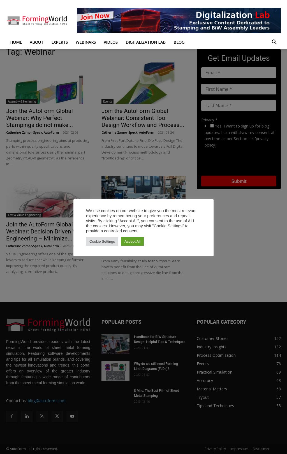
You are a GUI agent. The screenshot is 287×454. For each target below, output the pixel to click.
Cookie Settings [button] (102, 241)
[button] (274, 42)
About (36, 42)
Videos (111, 42)
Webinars (86, 42)
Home (16, 42)
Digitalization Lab (146, 42)
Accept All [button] (132, 241)
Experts (59, 42)
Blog (178, 42)
